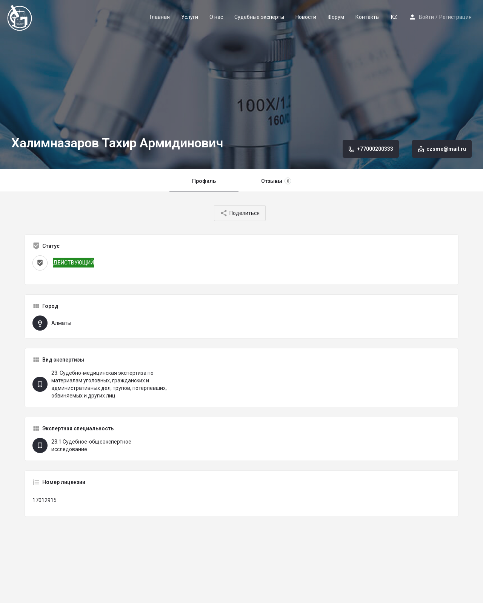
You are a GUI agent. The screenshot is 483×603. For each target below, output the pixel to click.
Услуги (189, 17)
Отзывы (276, 181)
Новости (305, 17)
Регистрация (455, 17)
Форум (336, 17)
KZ (394, 17)
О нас (216, 17)
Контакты (367, 17)
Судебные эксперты (259, 17)
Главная (160, 17)
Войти (426, 17)
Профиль (204, 181)
